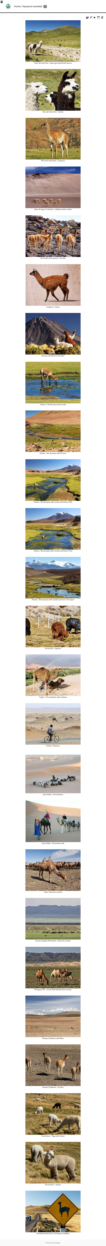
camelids (37, 6)
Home (17, 6)
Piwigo (57, 1243)
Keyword (27, 6)
